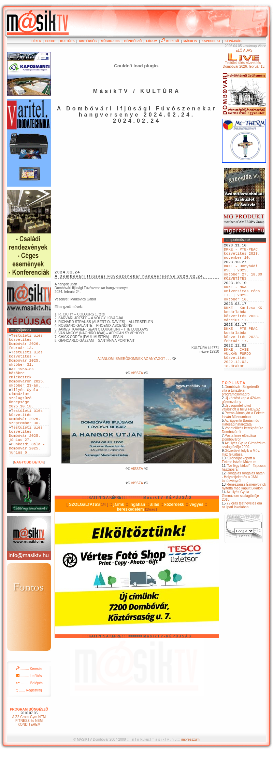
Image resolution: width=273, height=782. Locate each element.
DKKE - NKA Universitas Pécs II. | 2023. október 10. (242, 305)
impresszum (190, 769)
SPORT (50, 41)
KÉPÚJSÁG (233, 41)
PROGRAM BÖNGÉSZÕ (29, 739)
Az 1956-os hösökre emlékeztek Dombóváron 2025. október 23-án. (27, 388)
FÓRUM (151, 41)
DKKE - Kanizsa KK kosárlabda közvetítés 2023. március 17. (243, 331)
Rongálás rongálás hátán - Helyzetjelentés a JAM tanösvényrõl (243, 507)
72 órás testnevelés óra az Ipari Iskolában (242, 536)
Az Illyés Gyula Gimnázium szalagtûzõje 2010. (240, 526)
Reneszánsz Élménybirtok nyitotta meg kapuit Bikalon (244, 517)
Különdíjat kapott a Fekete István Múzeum (239, 491)
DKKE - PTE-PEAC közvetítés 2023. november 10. (242, 256)
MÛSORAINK (110, 41)
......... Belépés (29, 713)
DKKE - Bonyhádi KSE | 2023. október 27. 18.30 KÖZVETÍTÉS (243, 279)
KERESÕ (170, 41)
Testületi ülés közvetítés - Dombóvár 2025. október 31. (26, 364)
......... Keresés (29, 698)
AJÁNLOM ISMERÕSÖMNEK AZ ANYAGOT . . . (137, 359)
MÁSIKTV (190, 41)
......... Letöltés (29, 705)
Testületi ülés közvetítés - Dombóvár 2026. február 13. (26, 344)
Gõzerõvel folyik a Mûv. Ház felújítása (241, 483)
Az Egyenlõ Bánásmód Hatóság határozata (240, 453)
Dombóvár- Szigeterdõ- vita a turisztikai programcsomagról (241, 421)
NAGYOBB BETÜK (29, 492)
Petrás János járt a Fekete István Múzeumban (243, 445)
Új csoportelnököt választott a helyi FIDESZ (241, 438)
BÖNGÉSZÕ (133, 41)
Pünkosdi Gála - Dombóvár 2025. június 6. (27, 476)
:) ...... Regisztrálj (29, 720)
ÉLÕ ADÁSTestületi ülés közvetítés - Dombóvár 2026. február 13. (243, 58)
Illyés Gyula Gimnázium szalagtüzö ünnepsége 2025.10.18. (23, 414)
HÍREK (36, 41)
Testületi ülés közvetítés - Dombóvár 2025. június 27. (26, 458)
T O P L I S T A (233, 414)
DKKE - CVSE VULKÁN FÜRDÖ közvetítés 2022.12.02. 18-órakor (237, 386)
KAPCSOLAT (210, 41)
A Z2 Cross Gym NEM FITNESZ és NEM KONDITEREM (29, 750)
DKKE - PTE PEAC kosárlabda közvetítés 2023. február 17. (242, 357)
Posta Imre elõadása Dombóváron (239, 468)
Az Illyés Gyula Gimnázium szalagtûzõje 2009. (243, 476)
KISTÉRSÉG (88, 41)
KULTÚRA (67, 41)
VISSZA (137, 373)
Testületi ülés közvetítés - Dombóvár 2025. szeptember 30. (26, 437)
